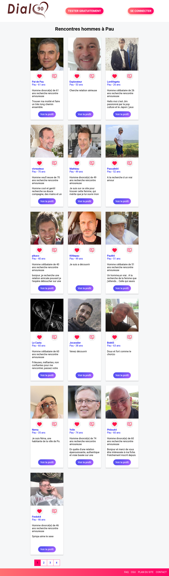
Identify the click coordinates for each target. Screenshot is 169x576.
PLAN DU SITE (146, 572)
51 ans (116, 258)
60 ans (41, 345)
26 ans (116, 84)
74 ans (79, 432)
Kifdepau (74, 255)
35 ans (41, 432)
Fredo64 (36, 516)
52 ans (116, 171)
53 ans (79, 84)
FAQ (126, 572)
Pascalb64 (113, 168)
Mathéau (74, 168)
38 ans (79, 345)
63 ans (116, 345)
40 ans (41, 258)
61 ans (41, 84)
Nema (35, 429)
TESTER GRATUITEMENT (84, 11)
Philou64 (112, 429)
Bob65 (110, 342)
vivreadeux (38, 168)
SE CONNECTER (140, 11)
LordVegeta (113, 81)
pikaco (35, 255)
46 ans (41, 519)
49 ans (79, 171)
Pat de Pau (38, 81)
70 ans (41, 171)
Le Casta (36, 342)
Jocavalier (75, 342)
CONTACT (161, 572)
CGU (133, 572)
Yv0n (72, 429)
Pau (34, 84)
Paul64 (111, 255)
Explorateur (75, 81)
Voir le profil (46, 114)
